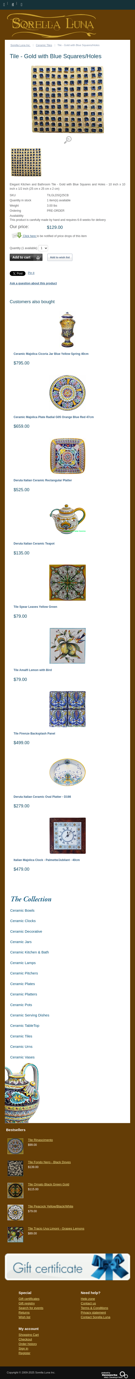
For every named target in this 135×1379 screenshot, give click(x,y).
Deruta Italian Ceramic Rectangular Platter (43, 480)
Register (24, 1353)
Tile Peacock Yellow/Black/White (50, 1206)
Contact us (88, 1303)
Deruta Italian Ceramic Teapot (34, 543)
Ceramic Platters (23, 994)
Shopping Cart (29, 1335)
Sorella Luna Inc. (20, 45)
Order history (28, 1344)
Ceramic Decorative (26, 931)
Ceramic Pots (21, 1005)
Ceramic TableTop (24, 1025)
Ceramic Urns (21, 1046)
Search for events (31, 1308)
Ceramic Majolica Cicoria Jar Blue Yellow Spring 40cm (51, 354)
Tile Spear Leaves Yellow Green (35, 607)
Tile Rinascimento (40, 1140)
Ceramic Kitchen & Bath (29, 952)
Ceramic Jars (21, 942)
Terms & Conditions (94, 1308)
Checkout (25, 1339)
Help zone (88, 1299)
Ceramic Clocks (23, 921)
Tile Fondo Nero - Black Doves (49, 1162)
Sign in (23, 1348)
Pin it (31, 273)
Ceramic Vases (22, 1057)
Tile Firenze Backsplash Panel (34, 733)
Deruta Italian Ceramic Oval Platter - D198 (42, 796)
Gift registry (27, 1303)
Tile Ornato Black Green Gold (48, 1184)
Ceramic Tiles (44, 45)
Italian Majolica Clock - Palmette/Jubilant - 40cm (47, 860)
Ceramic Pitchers (24, 973)
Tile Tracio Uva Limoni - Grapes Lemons (56, 1228)
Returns (24, 1312)
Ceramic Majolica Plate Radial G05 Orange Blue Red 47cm (54, 417)
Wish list (24, 1317)
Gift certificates (29, 1299)
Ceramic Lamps (23, 963)
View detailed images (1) (67, 140)
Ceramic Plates (22, 984)
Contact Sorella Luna (95, 1317)
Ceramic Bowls (22, 910)
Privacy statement (93, 1312)
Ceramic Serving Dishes (29, 1015)
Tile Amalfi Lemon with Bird (33, 670)
